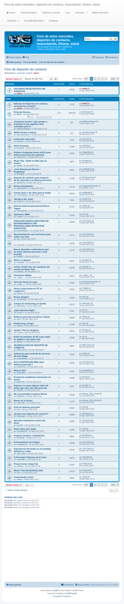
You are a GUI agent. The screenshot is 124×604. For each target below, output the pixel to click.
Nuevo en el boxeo (23, 400)
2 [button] (95, 78)
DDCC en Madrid (22, 260)
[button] (86, 79)
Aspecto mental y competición (29, 435)
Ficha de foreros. (22, 112)
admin (36, 73)
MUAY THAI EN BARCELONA (28, 470)
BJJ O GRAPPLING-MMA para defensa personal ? (29, 363)
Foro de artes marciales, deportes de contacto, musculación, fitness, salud (52, 4)
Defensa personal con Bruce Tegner (32, 317)
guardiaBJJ (21, 373)
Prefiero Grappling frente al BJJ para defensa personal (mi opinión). (32, 153)
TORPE (85, 288)
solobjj (19, 479)
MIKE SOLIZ (22, 350)
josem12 (20, 141)
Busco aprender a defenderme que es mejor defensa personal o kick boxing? (31, 251)
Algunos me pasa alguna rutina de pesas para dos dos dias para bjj (31, 386)
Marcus (20, 341)
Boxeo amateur (21, 297)
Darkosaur (86, 112)
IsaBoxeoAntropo (23, 129)
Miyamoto (21, 382)
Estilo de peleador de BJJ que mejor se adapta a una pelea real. (32, 338)
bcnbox (85, 377)
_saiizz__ (20, 277)
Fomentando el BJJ (23, 477)
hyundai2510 (22, 431)
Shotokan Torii (88, 177)
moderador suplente (25, 73)
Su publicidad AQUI (33, 20)
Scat (18, 319)
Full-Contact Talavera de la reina (30, 457)
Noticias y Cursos (51, 12)
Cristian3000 (22, 299)
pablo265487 (22, 188)
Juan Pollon (87, 221)
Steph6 (85, 146)
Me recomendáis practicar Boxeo (30, 394)
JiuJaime (85, 161)
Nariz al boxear (21, 146)
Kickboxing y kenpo (24, 323)
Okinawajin (21, 416)
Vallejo (85, 206)
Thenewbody (22, 195)
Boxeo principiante (23, 186)
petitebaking (87, 169)
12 (50, 117)
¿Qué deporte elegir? (24, 310)
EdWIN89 (20, 438)
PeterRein (21, 396)
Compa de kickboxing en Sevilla (30, 303)
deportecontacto (23, 135)
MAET (19, 114)
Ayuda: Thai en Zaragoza (26, 330)
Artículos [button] (81, 12)
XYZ (18, 473)
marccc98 (21, 403)
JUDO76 (20, 202)
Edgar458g (86, 152)
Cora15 (20, 312)
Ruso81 (20, 390)
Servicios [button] (13, 20)
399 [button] (113, 78)
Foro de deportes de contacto (26, 69)
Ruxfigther (21, 174)
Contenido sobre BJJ (24, 139)
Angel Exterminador (90, 186)
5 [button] (105, 78)
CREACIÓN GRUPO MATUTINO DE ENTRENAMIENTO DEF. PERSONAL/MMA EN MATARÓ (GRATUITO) (31, 225)
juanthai (20, 271)
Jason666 (21, 459)
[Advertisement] (62, 545)
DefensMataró (22, 230)
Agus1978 (21, 182)
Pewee (19, 293)
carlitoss (20, 466)
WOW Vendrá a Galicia (25, 132)
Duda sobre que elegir (25, 429)
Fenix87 (20, 256)
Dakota (19, 326)
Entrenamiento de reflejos (27, 442)
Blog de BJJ (20, 370)
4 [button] (102, 78)
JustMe (19, 217)
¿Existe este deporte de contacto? (31, 414)
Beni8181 (20, 148)
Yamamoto (86, 420)
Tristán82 (20, 262)
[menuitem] (25, 57)
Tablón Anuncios (99, 12)
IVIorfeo (85, 330)
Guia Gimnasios (28, 12)
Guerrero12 (21, 157)
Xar (18, 239)
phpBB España (71, 593)
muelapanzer (22, 444)
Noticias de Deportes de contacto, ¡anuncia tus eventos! (31, 104)
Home (10, 12)
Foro (67, 12)
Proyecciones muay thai (26, 464)
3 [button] (98, 78)
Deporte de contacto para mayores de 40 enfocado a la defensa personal (33, 178)
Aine (84, 323)
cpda (84, 429)
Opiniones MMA (22, 214)
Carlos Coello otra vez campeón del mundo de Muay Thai (32, 268)
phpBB (55, 590)
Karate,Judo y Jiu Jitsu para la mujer (32, 193)
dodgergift (86, 192)
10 (43, 117)
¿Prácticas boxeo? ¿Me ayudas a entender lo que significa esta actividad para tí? (30, 124)
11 (46, 117)
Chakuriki (86, 464)
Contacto (53, 20)
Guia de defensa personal (27, 407)
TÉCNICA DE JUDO (23, 199)
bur (83, 310)
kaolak (19, 165)
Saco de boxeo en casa (25, 282)
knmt (84, 214)
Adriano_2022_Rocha (90, 394)
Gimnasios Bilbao (23, 275)
